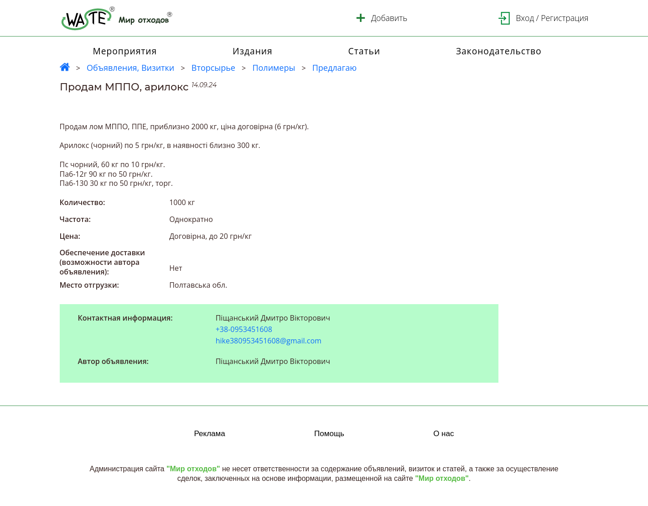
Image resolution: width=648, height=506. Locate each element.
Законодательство (499, 51)
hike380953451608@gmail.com (268, 341)
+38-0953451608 (244, 329)
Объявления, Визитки (130, 67)
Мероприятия (125, 51)
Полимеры (273, 67)
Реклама (209, 433)
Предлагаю (334, 67)
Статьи (364, 51)
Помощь (329, 433)
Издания (253, 51)
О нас (443, 433)
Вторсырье (213, 67)
